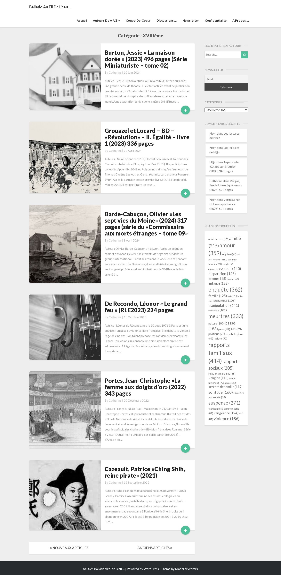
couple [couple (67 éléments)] (228, 264)
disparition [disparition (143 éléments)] (222, 274)
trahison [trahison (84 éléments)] (215, 408)
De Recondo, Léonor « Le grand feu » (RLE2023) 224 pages (146, 306)
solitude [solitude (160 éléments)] (220, 392)
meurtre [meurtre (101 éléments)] (217, 310)
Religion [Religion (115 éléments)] (218, 378)
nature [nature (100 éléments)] (216, 323)
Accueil (82, 20)
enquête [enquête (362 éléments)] (225, 289)
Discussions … (167, 20)
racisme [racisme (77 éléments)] (220, 338)
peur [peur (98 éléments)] (224, 329)
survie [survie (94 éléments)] (219, 397)
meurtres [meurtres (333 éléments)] (225, 316)
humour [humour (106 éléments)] (226, 300)
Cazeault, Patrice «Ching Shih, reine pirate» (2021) (145, 472)
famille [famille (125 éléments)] (217, 296)
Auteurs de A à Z (106, 20)
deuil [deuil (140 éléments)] (232, 268)
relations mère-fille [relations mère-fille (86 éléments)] (221, 373)
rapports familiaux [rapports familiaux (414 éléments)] (220, 352)
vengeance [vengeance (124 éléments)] (226, 413)
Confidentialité (216, 20)
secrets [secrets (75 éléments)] (231, 382)
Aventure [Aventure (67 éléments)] (220, 259)
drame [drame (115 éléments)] (217, 278)
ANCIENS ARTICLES (154, 548)
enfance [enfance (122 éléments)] (218, 283)
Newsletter (190, 20)
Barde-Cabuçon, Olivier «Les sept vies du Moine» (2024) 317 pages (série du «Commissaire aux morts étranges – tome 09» (146, 223)
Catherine (115, 72)
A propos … (240, 20)
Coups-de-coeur (138, 20)
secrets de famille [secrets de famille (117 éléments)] (225, 387)
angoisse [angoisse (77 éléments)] (229, 254)
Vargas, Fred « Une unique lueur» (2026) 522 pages (225, 185)
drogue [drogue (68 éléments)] (233, 279)
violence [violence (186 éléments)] (227, 418)
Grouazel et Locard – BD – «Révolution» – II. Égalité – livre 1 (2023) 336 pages (147, 137)
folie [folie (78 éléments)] (232, 296)
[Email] (226, 79)
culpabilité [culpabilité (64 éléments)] (215, 269)
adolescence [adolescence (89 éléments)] (218, 239)
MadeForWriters (186, 569)
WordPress (151, 569)
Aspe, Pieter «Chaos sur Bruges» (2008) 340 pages (224, 166)
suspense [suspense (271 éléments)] (224, 403)
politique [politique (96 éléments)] (216, 334)
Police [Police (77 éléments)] (236, 329)
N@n (212, 133)
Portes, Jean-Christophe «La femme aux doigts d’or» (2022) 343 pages (145, 387)
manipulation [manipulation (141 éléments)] (223, 305)
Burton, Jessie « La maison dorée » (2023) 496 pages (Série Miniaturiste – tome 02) (146, 59)
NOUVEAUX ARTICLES (69, 548)
